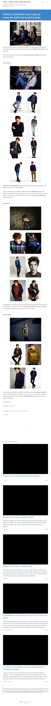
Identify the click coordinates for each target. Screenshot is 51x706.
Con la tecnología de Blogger (25, 701)
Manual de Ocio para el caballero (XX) (18, 566)
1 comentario (5, 480)
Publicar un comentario (7, 681)
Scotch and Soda (23, 411)
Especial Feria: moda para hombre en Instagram (21, 476)
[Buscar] (43, 2)
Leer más (46, 480)
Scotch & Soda (11, 405)
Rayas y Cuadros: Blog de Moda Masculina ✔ (17, 2)
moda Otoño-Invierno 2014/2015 (13, 411)
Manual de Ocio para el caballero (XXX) (18, 517)
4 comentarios (5, 578)
